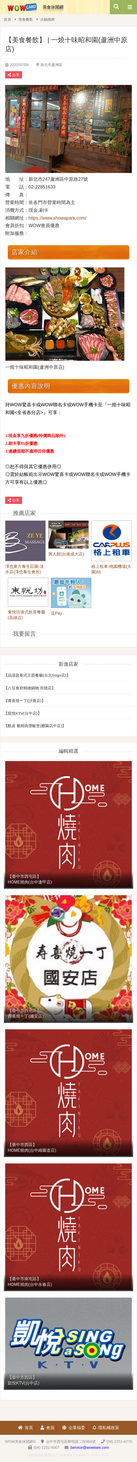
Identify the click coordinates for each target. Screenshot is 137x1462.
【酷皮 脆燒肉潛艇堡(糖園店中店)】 (35, 725)
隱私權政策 (106, 1427)
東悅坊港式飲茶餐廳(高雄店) (26, 615)
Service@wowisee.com (89, 1447)
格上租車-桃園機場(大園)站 (111, 569)
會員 (47, 1427)
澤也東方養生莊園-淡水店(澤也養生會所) (24, 569)
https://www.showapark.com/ (57, 218)
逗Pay (56, 613)
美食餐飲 (25, 19)
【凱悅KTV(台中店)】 (23, 713)
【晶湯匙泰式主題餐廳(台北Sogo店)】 (37, 675)
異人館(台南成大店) (66, 554)
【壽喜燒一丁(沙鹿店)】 (24, 700)
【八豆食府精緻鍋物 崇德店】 (30, 688)
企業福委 (73, 1427)
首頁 (7, 19)
